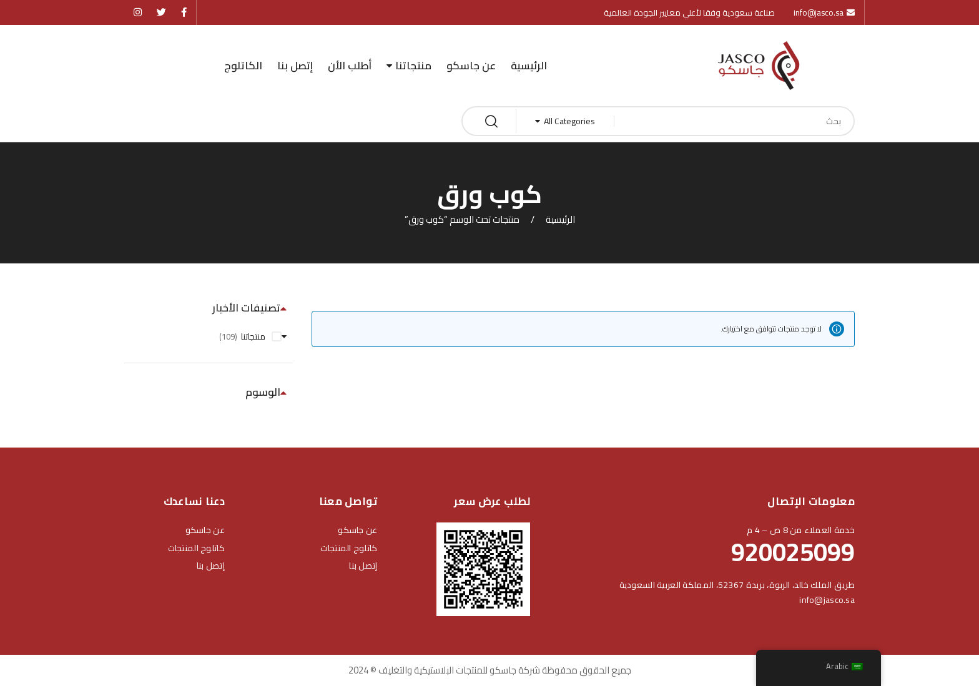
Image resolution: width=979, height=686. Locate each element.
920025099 (793, 552)
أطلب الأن (349, 66)
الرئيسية (529, 66)
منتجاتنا (413, 66)
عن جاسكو (471, 66)
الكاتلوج (243, 66)
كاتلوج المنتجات (348, 548)
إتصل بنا (295, 66)
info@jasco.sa (827, 600)
